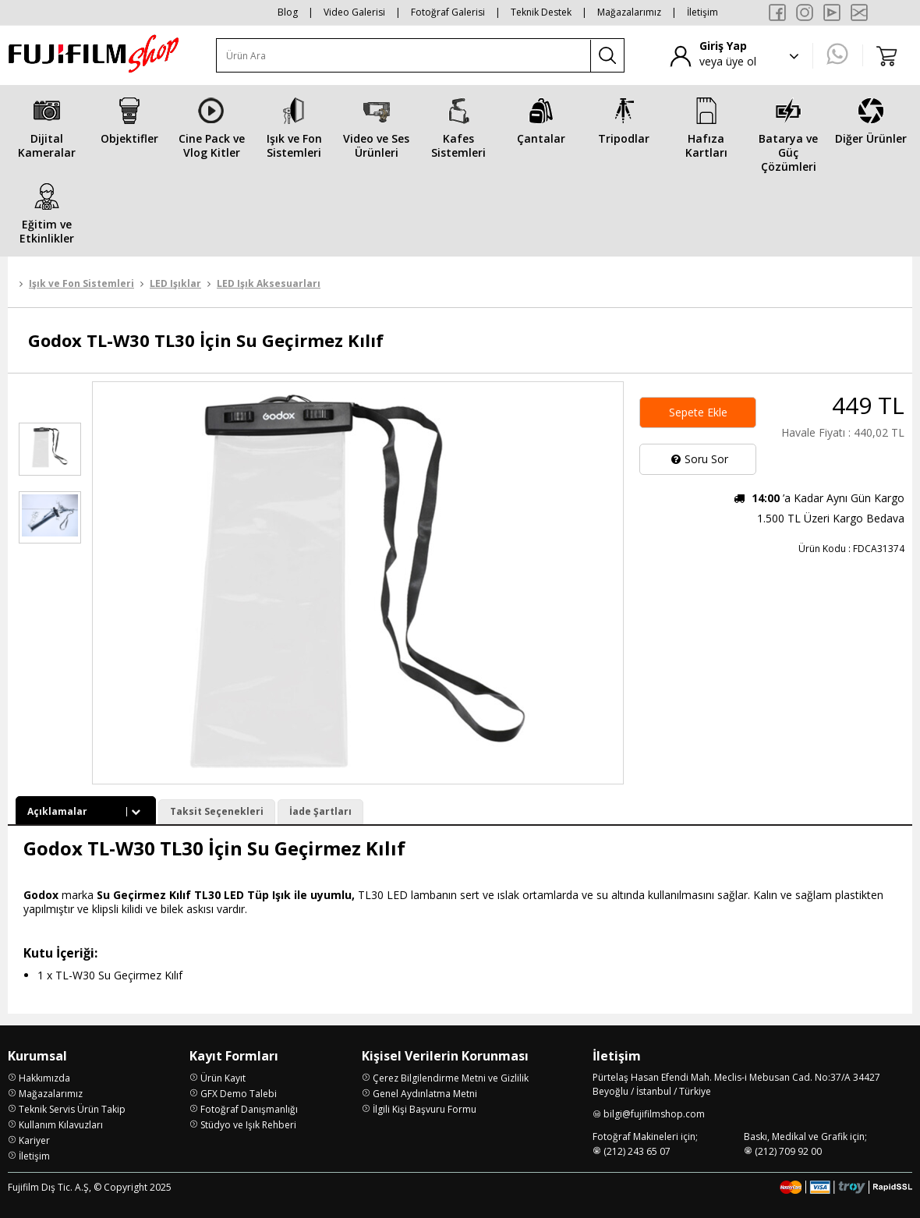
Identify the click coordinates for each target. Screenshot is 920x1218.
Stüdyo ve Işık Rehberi (248, 1124)
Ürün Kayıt (223, 1078)
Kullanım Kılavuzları (61, 1124)
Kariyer (34, 1140)
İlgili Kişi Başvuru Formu (424, 1109)
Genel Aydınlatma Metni (425, 1093)
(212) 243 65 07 (637, 1151)
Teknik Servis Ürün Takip (72, 1109)
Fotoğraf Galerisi (448, 12)
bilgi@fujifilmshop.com (654, 1114)
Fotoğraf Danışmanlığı (249, 1109)
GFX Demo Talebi (238, 1093)
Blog (288, 12)
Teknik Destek (541, 12)
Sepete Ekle (698, 412)
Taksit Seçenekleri (217, 811)
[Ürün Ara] (404, 56)
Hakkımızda (44, 1078)
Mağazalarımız (629, 12)
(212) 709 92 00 (788, 1151)
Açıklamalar (85, 811)
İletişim (702, 12)
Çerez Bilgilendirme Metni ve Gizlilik (451, 1078)
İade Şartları (320, 811)
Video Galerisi (354, 12)
